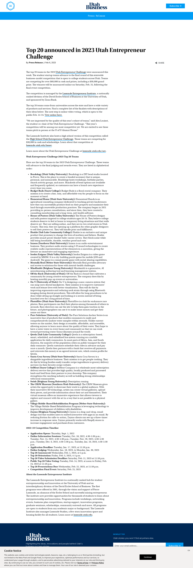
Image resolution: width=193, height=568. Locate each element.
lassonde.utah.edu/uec (94, 151)
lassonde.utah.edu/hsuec (39, 145)
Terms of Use (82, 563)
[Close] (189, 551)
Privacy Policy (98, 563)
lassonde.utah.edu (83, 514)
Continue (148, 557)
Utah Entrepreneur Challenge (71, 72)
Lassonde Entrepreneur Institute (79, 93)
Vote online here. (53, 115)
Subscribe (175, 6)
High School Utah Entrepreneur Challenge (51, 139)
